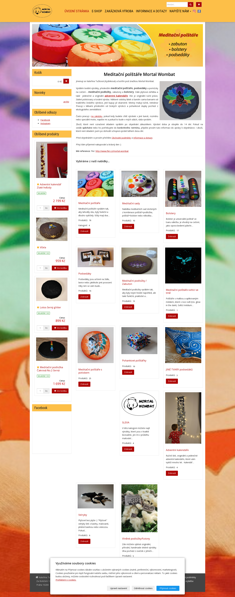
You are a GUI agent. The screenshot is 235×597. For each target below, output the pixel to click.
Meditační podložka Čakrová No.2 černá (50, 368)
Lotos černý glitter (50, 307)
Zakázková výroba (119, 11)
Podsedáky (84, 273)
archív (66, 101)
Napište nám (180, 11)
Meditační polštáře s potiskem (90, 371)
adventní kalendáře (116, 95)
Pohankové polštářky (134, 360)
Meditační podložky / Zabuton (134, 282)
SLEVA (125, 422)
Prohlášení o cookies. (66, 579)
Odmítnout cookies (143, 588)
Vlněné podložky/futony (136, 538)
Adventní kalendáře (177, 450)
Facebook (199, 11)
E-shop (97, 11)
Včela (43, 247)
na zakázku (96, 116)
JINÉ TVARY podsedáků (179, 369)
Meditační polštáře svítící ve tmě (182, 291)
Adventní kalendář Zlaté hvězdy (49, 186)
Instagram (194, 11)
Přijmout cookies (168, 588)
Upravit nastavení (118, 588)
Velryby (82, 514)
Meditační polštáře (89, 203)
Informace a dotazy (151, 11)
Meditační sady (131, 203)
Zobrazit (84, 231)
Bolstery (171, 213)
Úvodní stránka (77, 11)
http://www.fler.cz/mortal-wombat (112, 151)
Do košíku (60, 208)
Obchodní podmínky (121, 137)
